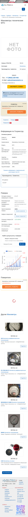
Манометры (11, 314)
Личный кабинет (9, 510)
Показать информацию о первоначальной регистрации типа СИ (14, 171)
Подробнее (23, 346)
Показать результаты (20, 211)
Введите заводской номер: (11, 238)
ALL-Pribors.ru (7, 5)
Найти (22, 244)
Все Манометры (7, 472)
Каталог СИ (20, 489)
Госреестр (5, 119)
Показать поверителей (20, 216)
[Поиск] (10, 9)
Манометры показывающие (9, 432)
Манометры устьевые (7, 461)
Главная (7, 489)
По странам (20, 494)
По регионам (20, 498)
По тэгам (19, 500)
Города (6, 494)
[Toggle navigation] (25, 5)
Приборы (7, 491)
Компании (7, 493)
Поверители (7, 123)
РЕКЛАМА (24, 103)
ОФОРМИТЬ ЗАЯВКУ (16, 86)
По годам (19, 501)
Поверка (14, 120)
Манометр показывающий (13, 402)
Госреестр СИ (8, 496)
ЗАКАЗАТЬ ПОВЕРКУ (16, 112)
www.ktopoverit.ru (6, 108)
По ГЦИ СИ (20, 496)
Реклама (7, 511)
